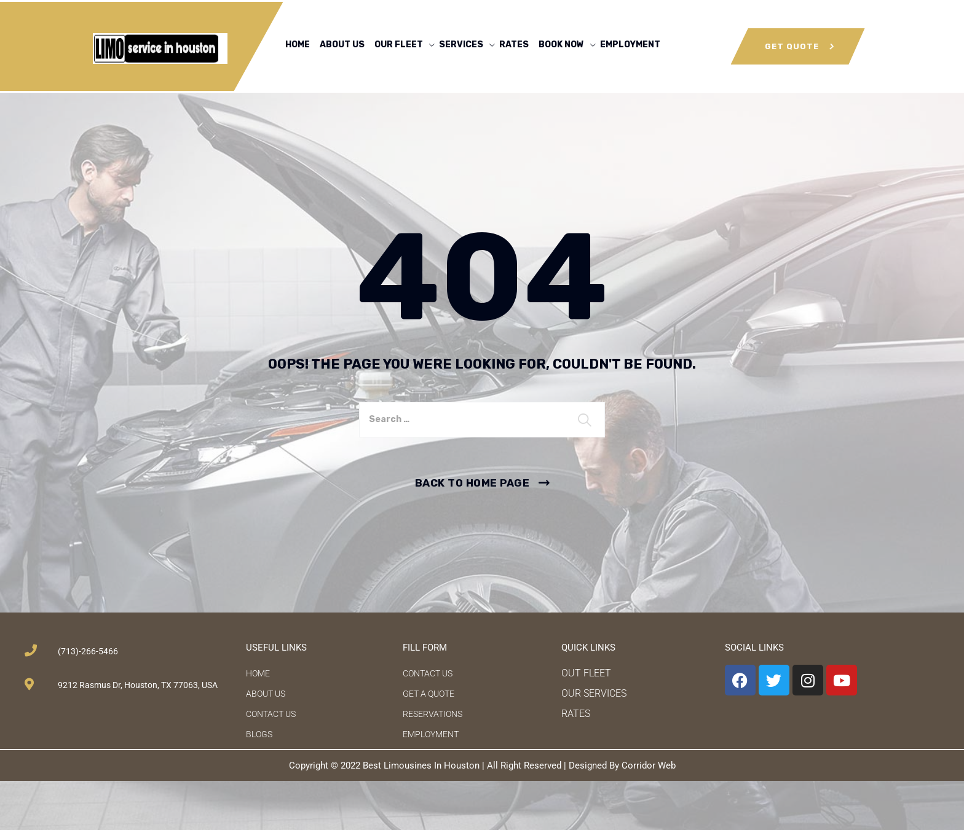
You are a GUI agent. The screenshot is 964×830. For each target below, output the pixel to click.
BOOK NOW (561, 44)
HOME (297, 44)
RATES (514, 44)
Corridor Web (649, 765)
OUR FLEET (398, 44)
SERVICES (461, 44)
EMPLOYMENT (630, 44)
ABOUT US (342, 44)
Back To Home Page (472, 483)
